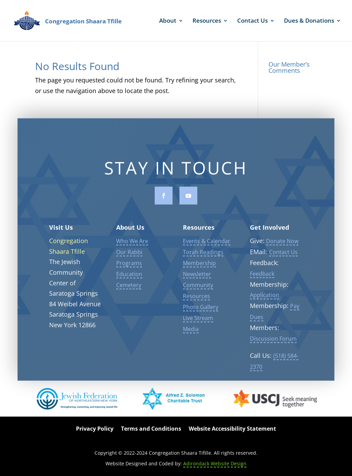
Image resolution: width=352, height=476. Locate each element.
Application (264, 297)
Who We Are (132, 243)
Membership (199, 265)
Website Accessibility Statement (232, 429)
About (167, 21)
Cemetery (128, 287)
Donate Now (282, 243)
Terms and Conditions (151, 429)
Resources (206, 21)
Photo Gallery (200, 309)
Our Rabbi (129, 254)
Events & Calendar (206, 243)
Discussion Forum (273, 340)
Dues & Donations (309, 21)
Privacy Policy (94, 429)
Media (191, 331)
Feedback (262, 276)
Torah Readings (203, 254)
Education (129, 276)
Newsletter (197, 276)
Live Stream (198, 320)
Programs (129, 265)
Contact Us (252, 21)
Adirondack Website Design (214, 463)
